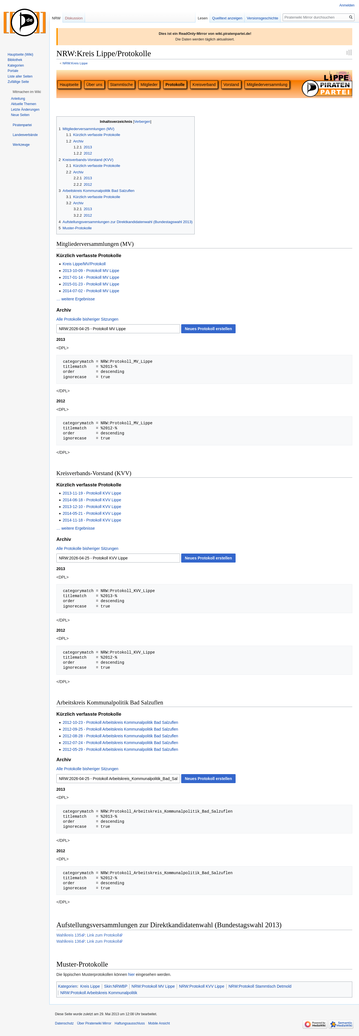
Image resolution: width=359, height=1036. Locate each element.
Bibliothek (15, 60)
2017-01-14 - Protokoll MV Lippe (91, 277)
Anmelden (347, 5)
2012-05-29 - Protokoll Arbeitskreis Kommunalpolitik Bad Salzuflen (120, 749)
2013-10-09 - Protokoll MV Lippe (91, 270)
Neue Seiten (20, 115)
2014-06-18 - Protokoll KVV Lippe (92, 500)
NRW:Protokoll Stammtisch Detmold (260, 986)
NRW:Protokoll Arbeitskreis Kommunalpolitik (98, 992)
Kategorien (67, 986)
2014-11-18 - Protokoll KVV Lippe (92, 520)
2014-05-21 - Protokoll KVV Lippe (92, 513)
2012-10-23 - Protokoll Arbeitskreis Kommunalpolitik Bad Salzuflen (120, 722)
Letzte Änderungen (25, 110)
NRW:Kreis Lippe (75, 63)
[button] (27, 92)
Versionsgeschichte (262, 18)
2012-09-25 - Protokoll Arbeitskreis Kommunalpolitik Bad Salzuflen (120, 729)
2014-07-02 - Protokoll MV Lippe (91, 291)
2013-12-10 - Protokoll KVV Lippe (92, 506)
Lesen (203, 18)
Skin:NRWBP (115, 986)
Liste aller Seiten (20, 76)
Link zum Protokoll (103, 935)
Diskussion (74, 18)
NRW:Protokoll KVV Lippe (201, 986)
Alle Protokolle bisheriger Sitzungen (87, 319)
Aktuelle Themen (23, 104)
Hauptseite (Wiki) (20, 54)
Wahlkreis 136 (68, 941)
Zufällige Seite (18, 82)
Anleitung (18, 99)
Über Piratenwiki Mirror (94, 1023)
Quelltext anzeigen (227, 18)
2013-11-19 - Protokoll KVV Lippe (92, 493)
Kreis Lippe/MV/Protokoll (84, 264)
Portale (13, 71)
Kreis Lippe (90, 986)
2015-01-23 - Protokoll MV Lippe (91, 284)
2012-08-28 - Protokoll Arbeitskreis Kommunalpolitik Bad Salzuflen (120, 736)
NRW (56, 18)
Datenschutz (64, 1023)
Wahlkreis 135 (68, 935)
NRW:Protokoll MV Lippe (153, 986)
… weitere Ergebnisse (75, 299)
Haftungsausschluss (130, 1023)
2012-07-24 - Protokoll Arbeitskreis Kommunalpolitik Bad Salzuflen (120, 742)
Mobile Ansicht (159, 1023)
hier (131, 974)
